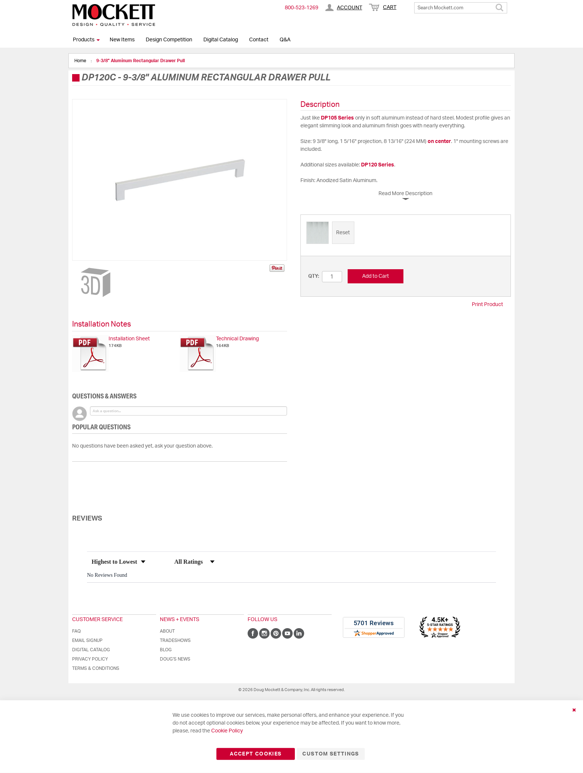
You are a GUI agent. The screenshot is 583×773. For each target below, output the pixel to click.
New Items (122, 39)
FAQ (76, 631)
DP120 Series (377, 165)
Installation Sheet (129, 338)
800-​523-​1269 (301, 7)
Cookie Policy (227, 731)
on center (439, 141)
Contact (258, 39)
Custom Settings (330, 754)
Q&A (285, 39)
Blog (166, 650)
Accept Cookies (255, 754)
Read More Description (405, 193)
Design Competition (169, 39)
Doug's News (175, 659)
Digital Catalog (220, 39)
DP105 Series (337, 118)
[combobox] (460, 7)
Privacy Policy (90, 659)
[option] (317, 233)
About (167, 631)
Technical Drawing (237, 338)
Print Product (487, 304)
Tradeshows (175, 640)
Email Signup (87, 640)
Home (80, 60)
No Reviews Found (107, 575)
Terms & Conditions (95, 668)
